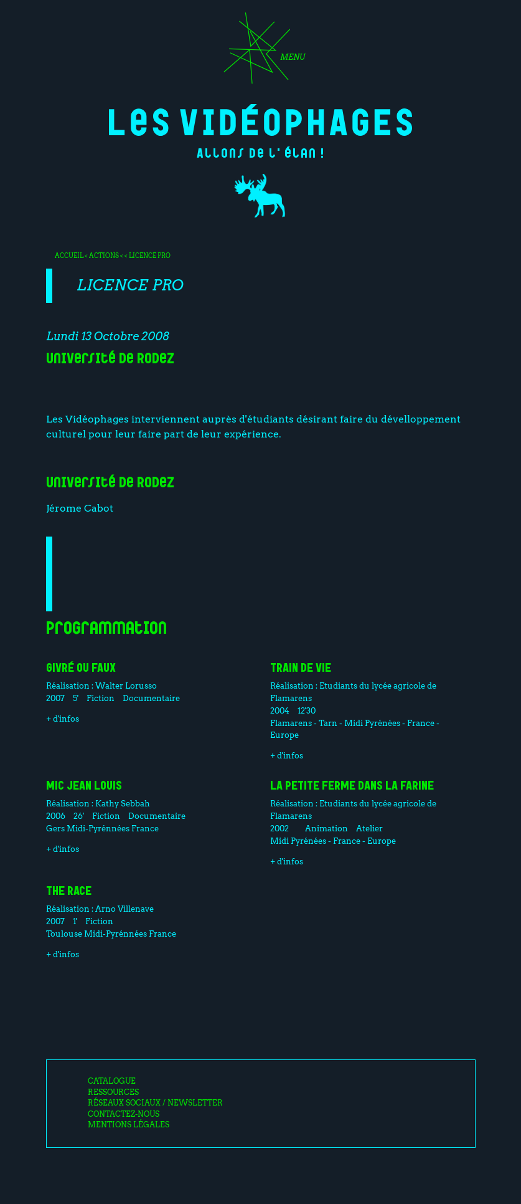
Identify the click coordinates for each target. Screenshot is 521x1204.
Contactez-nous (123, 1114)
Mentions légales (128, 1124)
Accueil (69, 255)
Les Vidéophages (260, 120)
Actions (104, 255)
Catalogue (112, 1081)
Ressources (113, 1092)
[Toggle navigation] (260, 52)
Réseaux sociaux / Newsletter (155, 1103)
